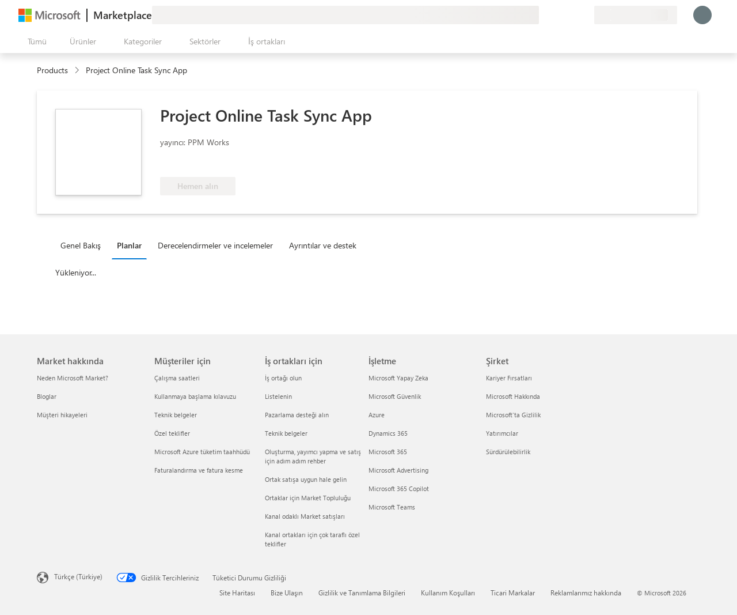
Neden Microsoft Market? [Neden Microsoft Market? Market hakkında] (72, 377)
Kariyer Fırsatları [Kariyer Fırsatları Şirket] (509, 377)
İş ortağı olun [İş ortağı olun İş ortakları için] (283, 377)
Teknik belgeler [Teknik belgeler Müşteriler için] (175, 414)
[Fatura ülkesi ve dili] (635, 15)
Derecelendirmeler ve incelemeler (215, 245)
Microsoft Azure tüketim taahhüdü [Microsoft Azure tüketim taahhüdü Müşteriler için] (202, 451)
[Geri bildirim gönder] (543, 15)
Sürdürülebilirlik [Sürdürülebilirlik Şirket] (508, 451)
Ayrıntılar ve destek (322, 245)
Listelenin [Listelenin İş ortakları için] (278, 396)
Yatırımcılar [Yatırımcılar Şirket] (502, 433)
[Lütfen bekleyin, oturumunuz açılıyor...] (702, 15)
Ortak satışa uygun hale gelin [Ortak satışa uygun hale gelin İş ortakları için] (306, 479)
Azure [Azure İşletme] (376, 414)
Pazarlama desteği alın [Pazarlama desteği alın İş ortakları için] (297, 414)
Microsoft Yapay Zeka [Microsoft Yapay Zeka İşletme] (398, 377)
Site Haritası (237, 592)
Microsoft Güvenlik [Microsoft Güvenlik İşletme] (394, 396)
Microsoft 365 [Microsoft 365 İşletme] (387, 451)
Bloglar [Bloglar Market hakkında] (46, 396)
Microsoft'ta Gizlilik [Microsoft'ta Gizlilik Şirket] (513, 414)
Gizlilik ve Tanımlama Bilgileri (361, 592)
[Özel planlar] (585, 15)
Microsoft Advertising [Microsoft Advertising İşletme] (398, 470)
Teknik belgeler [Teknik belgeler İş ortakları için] (286, 433)
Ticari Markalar (513, 592)
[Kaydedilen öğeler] (571, 15)
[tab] (83, 245)
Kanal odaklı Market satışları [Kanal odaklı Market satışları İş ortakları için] (305, 516)
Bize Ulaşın (287, 592)
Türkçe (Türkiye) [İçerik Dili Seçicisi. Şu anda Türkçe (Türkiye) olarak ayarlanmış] (78, 576)
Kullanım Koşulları (448, 592)
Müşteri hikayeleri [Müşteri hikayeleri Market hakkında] (62, 414)
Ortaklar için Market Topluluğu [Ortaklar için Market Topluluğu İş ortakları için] (308, 497)
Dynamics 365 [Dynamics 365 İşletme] (388, 433)
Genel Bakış (80, 245)
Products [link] (52, 70)
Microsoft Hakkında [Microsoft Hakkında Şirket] (513, 396)
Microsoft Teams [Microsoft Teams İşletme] (391, 507)
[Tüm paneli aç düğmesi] (34, 41)
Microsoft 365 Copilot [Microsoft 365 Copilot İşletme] (398, 488)
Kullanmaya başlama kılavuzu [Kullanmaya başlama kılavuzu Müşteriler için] (195, 396)
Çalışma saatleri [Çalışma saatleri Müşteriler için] (177, 377)
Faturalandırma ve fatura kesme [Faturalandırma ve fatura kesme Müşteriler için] (198, 470)
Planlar (129, 245)
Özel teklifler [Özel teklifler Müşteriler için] (172, 433)
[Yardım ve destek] (557, 15)
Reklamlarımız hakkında (585, 592)
